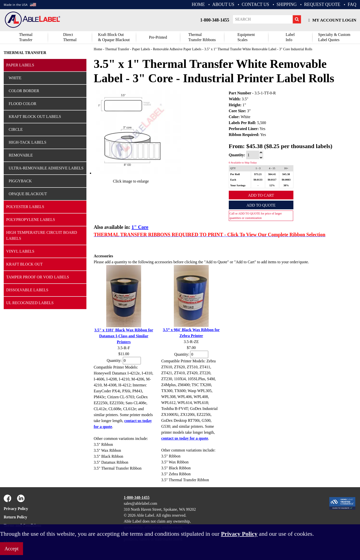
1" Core (139, 227)
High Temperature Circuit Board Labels (41, 235)
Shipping (287, 4)
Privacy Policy (16, 509)
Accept (11, 548)
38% (286, 185)
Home (98, 49)
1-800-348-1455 (214, 20)
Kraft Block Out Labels (35, 116)
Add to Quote (261, 205)
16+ (286, 168)
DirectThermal (70, 37)
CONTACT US (255, 4)
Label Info (290, 37)
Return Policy (15, 517)
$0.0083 (286, 179)
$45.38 (286, 174)
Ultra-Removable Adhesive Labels (46, 168)
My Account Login (332, 20)
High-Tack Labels (27, 142)
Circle (16, 129)
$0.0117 (272, 179)
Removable (21, 155)
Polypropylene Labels (30, 219)
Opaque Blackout (28, 194)
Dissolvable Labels (27, 290)
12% (272, 185)
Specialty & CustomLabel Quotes (334, 37)
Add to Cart (261, 195)
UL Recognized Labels (29, 303)
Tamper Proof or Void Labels (37, 277)
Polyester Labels (25, 207)
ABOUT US (223, 4)
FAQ (352, 4)
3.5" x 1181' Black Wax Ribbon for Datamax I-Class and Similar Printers (123, 336)
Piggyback (20, 181)
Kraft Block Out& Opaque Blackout (114, 37)
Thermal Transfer (25, 37)
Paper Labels (20, 65)
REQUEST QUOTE (322, 4)
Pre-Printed (158, 37)
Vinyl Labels (20, 251)
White (15, 78)
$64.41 (272, 174)
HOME (198, 4)
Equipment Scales (246, 37)
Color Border (24, 91)
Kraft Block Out (24, 264)
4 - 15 (272, 168)
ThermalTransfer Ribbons (202, 37)
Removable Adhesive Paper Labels (177, 49)
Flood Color (22, 104)
